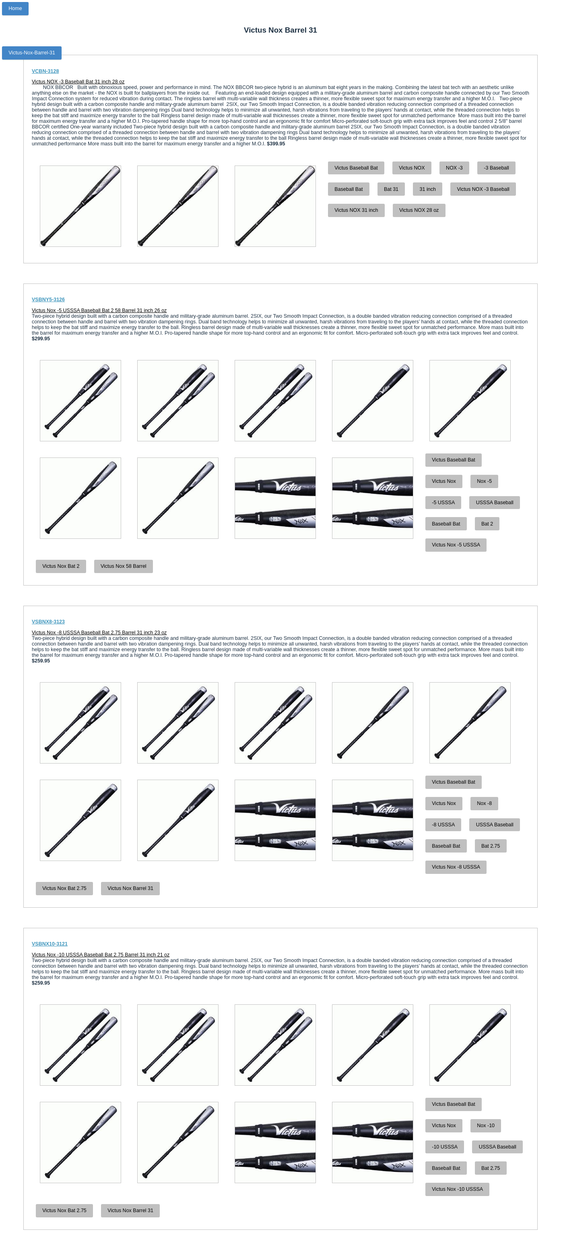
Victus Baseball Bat (355, 168)
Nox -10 (486, 1125)
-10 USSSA (445, 1147)
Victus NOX (412, 168)
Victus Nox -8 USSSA (456, 867)
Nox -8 (484, 803)
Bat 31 (391, 189)
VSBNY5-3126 (48, 299)
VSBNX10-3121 (50, 944)
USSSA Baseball (495, 502)
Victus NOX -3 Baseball (483, 189)
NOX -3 (454, 168)
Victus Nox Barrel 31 (130, 888)
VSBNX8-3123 (48, 622)
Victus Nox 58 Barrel (123, 566)
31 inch (428, 189)
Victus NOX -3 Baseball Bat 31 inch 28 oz (78, 82)
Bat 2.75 (490, 846)
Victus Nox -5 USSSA (456, 545)
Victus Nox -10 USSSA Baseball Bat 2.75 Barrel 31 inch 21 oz (100, 955)
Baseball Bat (348, 189)
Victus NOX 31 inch (356, 210)
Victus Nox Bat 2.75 (64, 888)
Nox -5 (484, 481)
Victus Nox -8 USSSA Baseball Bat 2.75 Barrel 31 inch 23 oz (99, 632)
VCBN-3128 (45, 71)
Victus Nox (444, 481)
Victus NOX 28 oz (419, 210)
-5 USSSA (443, 502)
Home (15, 8)
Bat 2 (487, 524)
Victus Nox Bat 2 (60, 566)
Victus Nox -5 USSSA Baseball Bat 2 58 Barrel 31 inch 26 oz (99, 310)
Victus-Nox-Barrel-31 (31, 53)
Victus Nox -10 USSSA (457, 1189)
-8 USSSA (443, 825)
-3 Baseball (496, 168)
